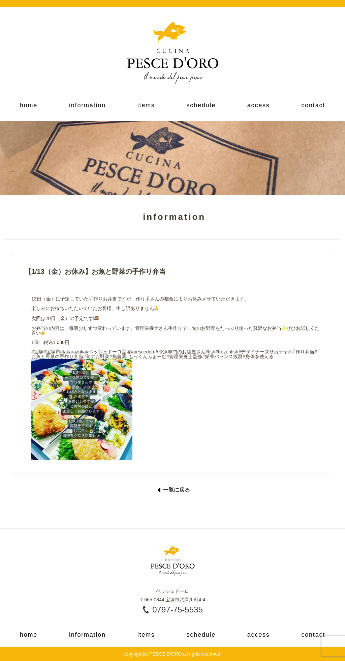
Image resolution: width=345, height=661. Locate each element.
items (146, 105)
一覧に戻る (176, 490)
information (87, 105)
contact (313, 105)
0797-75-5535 (177, 609)
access (258, 105)
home (28, 105)
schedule (200, 105)
